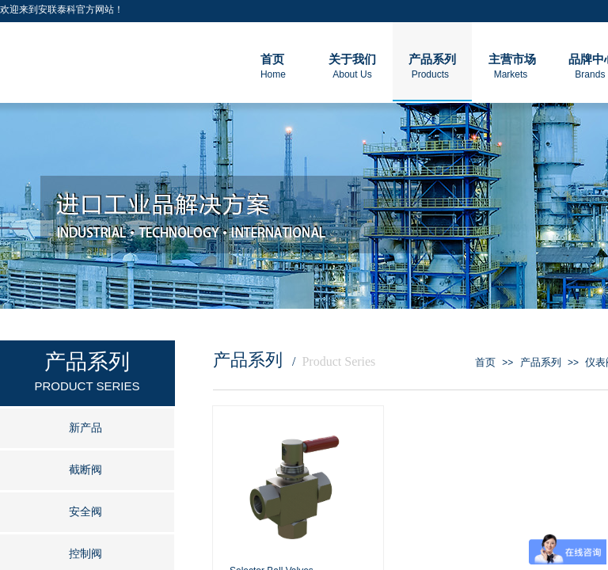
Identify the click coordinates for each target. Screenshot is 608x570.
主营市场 (512, 59)
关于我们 (352, 59)
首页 (485, 362)
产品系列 (540, 362)
